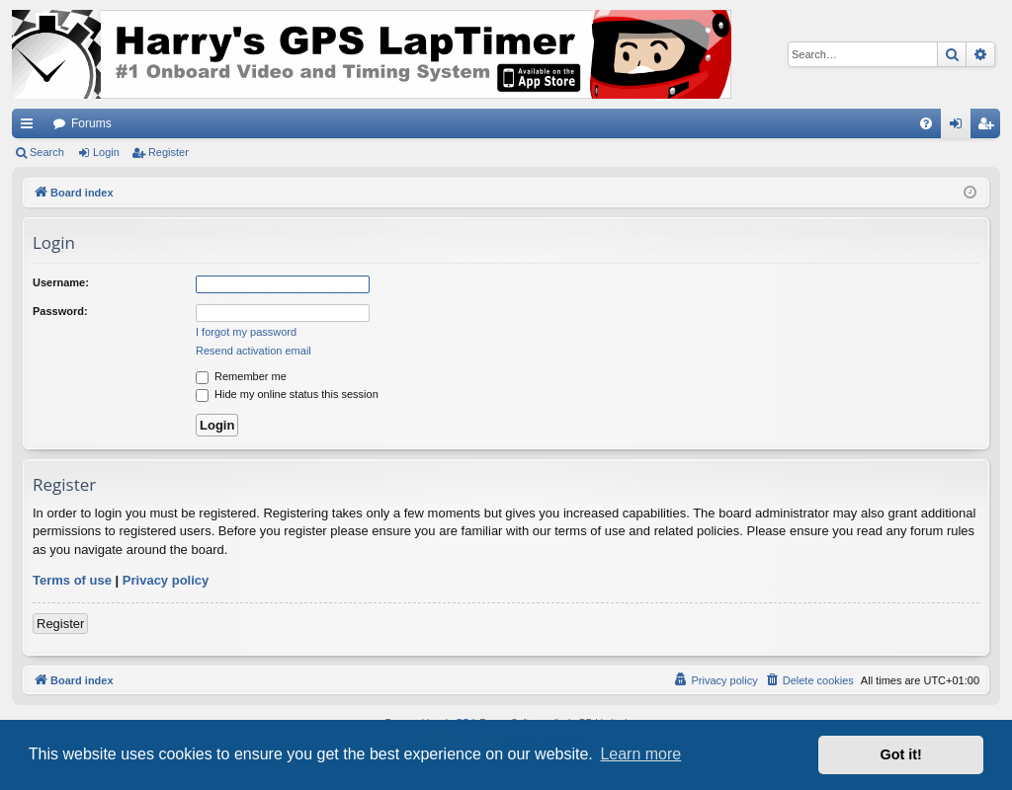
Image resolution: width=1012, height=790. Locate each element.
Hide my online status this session (287, 394)
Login (106, 152)
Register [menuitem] (989, 127)
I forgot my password (246, 332)
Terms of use (72, 580)
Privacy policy (166, 580)
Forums (91, 123)
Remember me (241, 376)
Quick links (31, 127)
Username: (61, 282)
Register (168, 152)
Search (47, 152)
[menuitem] (926, 123)
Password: (60, 311)
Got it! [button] (901, 754)
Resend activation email (253, 350)
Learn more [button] (640, 754)
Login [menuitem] (960, 127)
